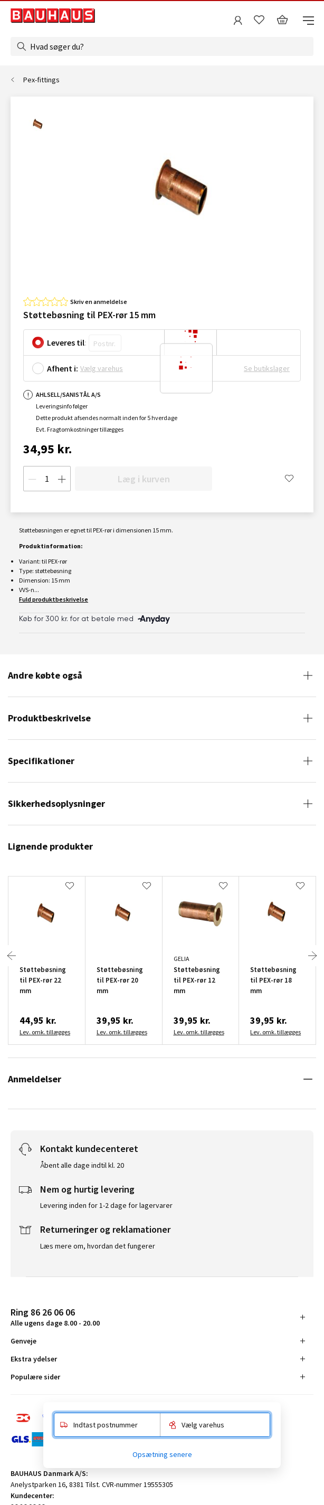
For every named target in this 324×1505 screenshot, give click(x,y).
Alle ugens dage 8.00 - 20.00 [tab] (55, 1317)
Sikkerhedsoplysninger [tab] (56, 803)
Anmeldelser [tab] (34, 1079)
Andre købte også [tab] (45, 675)
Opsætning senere (162, 1454)
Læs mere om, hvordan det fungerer (97, 1246)
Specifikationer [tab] (41, 761)
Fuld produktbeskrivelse (53, 599)
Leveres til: (67, 342)
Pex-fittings (41, 79)
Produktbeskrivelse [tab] (49, 718)
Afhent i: (62, 368)
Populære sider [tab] (35, 1377)
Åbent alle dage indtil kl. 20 (82, 1165)
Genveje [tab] (23, 1341)
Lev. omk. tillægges (45, 1032)
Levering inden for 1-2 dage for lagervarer (106, 1205)
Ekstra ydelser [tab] (34, 1359)
